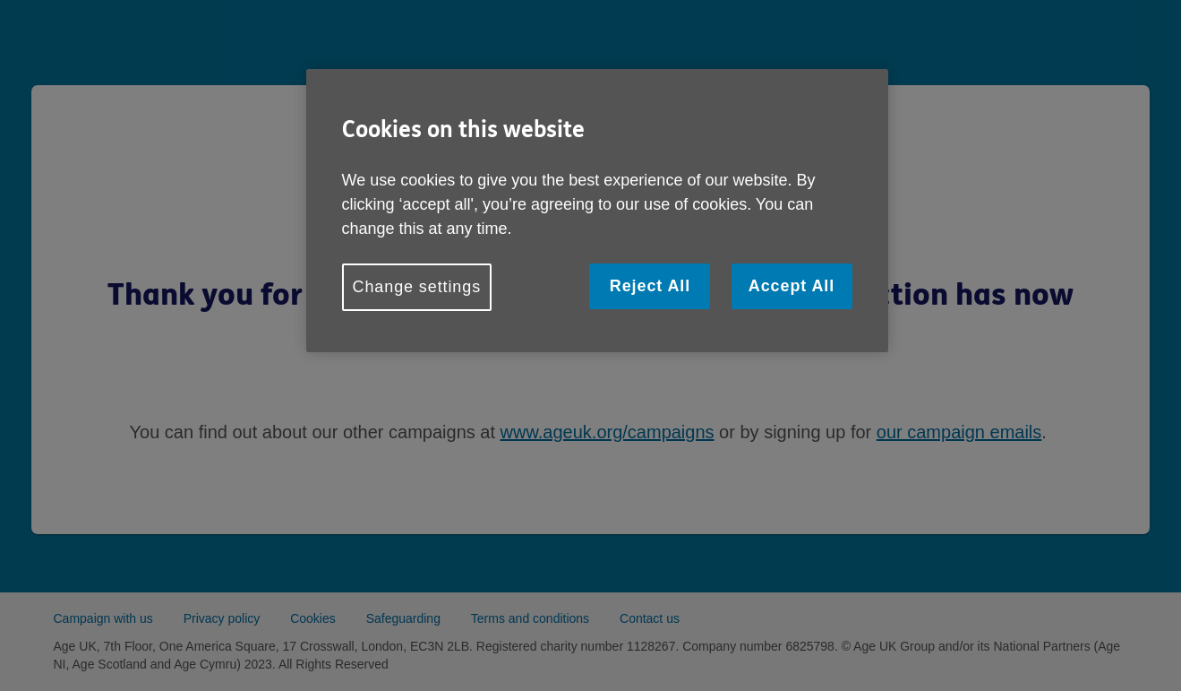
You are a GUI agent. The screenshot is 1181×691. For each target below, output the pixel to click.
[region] (597, 210)
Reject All (650, 286)
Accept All (791, 286)
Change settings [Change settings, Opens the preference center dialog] (417, 287)
